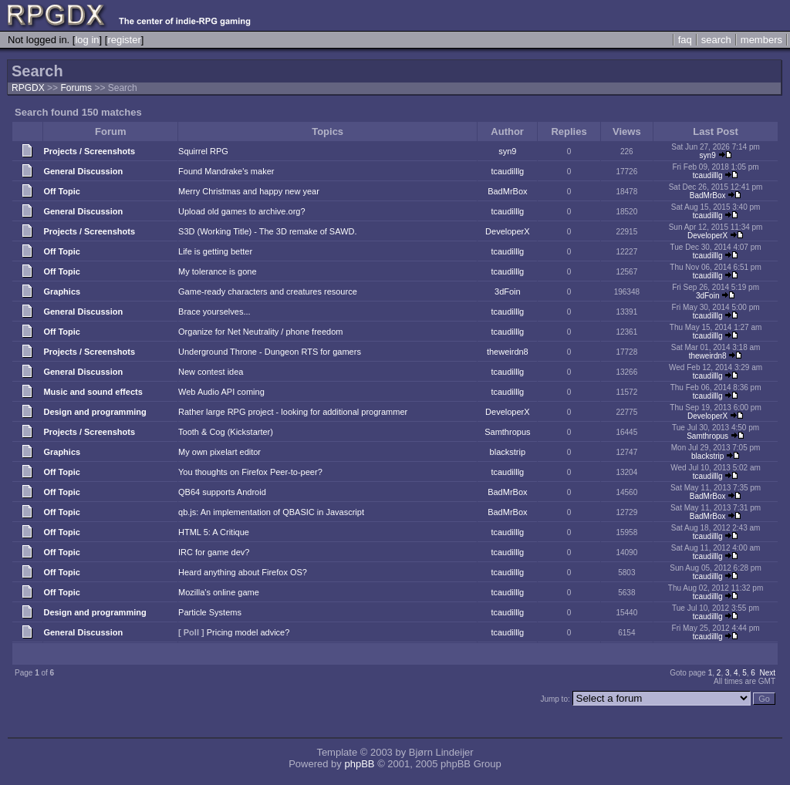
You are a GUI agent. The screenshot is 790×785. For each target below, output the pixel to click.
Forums (76, 88)
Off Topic (61, 191)
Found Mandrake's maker (226, 171)
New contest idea (210, 371)
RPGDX (28, 88)
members (761, 39)
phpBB (359, 764)
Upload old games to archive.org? (241, 211)
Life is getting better (215, 251)
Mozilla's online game (218, 592)
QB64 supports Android (222, 492)
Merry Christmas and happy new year (248, 191)
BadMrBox (507, 191)
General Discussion (83, 171)
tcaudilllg (507, 171)
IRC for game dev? (213, 552)
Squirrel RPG (203, 151)
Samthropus (507, 431)
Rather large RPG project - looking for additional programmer (292, 411)
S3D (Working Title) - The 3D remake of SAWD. (267, 231)
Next (767, 673)
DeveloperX (507, 231)
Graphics (61, 291)
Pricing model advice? (248, 632)
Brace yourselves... (214, 311)
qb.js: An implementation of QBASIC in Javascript (271, 512)
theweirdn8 (507, 351)
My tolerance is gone (217, 271)
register (123, 39)
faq (685, 39)
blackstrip (507, 452)
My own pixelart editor (219, 452)
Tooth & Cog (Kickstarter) (225, 431)
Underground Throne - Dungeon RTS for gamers (269, 351)
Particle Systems (209, 612)
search (716, 39)
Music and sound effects (92, 391)
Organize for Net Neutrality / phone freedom (260, 331)
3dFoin (508, 291)
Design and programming (94, 411)
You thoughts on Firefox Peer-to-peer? (250, 472)
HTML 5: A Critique (213, 532)
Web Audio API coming (221, 391)
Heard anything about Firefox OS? (242, 572)
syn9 (507, 151)
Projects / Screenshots (89, 151)
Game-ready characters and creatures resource (267, 291)
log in (87, 39)
